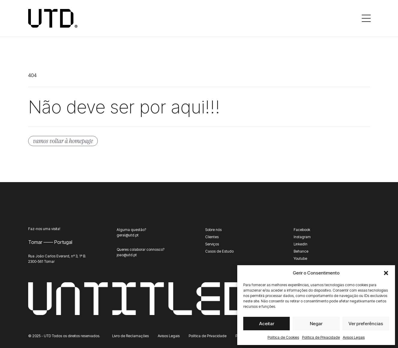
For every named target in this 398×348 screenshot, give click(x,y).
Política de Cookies (283, 337)
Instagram (302, 237)
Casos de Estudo (219, 251)
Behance (301, 251)
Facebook (302, 229)
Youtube (300, 258)
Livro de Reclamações (130, 336)
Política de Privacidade (321, 337)
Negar (316, 323)
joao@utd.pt (127, 255)
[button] (386, 273)
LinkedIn (300, 244)
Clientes (212, 237)
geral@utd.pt (128, 235)
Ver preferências (366, 323)
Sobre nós (213, 229)
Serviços (212, 244)
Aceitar (266, 323)
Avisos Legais (354, 337)
